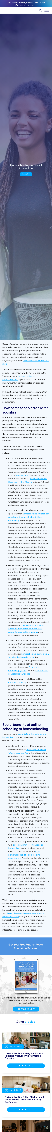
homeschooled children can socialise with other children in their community (28, 517)
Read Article (26, 1066)
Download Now (26, 1018)
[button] (46, 10)
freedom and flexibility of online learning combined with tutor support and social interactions (26, 628)
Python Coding (25, 481)
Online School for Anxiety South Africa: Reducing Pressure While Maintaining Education (24, 1055)
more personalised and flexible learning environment (24, 854)
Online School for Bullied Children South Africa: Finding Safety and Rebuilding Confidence (25, 1099)
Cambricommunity (17, 682)
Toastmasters (21, 475)
